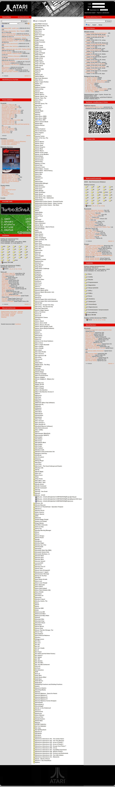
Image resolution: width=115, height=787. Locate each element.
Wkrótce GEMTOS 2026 (8, 34)
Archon (4, 291)
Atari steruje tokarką (91, 360)
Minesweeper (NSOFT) (41, 435)
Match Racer (38, 172)
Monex (36, 534)
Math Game (37, 188)
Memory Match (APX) (40, 290)
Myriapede (37, 733)
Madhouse (37, 33)
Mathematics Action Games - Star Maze (46, 205)
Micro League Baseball (41, 344)
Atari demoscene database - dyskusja (11, 313)
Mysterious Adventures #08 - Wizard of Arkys (48, 751)
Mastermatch (38, 160)
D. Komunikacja (91, 304)
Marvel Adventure (39, 130)
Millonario (37, 410)
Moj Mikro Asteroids (40, 525)
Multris (36, 686)
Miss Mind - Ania (39, 480)
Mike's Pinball (38, 388)
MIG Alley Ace (38, 382)
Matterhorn (37, 214)
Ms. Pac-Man (38, 662)
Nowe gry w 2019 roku (8, 116)
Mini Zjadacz (38, 448)
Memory (36, 286)
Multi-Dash (37, 682)
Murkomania (38, 711)
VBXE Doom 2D (90, 72)
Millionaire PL (38, 404)
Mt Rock (36, 668)
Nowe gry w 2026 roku (8, 104)
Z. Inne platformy (91, 312)
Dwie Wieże (5, 294)
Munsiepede (38, 702)
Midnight (37, 368)
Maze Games (38, 234)
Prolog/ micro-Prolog (91, 61)
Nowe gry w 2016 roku (8, 121)
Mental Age (37, 303)
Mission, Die (38, 503)
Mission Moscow (39, 505)
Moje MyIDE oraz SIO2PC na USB (95, 348)
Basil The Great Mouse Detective (11, 295)
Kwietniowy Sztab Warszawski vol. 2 (95, 44)
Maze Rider (37, 243)
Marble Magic (38, 111)
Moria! (36, 604)
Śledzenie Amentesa (91, 224)
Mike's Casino (38, 386)
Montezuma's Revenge (41, 574)
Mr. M (36, 650)
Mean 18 (36, 254)
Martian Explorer (39, 129)
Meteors (36, 332)
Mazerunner (38, 250)
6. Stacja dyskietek (91, 287)
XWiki (3, 188)
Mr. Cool (36, 642)
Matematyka (38, 181)
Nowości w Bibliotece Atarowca (10, 56)
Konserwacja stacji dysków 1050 (11, 111)
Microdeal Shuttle (39, 352)
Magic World (38, 65)
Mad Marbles (38, 27)
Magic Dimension (39, 49)
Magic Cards (38, 45)
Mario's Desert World (40, 121)
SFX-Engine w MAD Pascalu (10, 106)
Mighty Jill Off (38, 384)
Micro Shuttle (38, 348)
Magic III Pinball (39, 53)
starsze (28, 135)
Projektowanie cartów (91, 339)
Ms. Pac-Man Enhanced (41, 664)
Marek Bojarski (89, 236)
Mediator (37, 257)
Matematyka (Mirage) (40, 183)
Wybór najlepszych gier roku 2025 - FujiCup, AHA (16, 49)
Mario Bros (5, 281)
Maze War (37, 248)
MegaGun (37, 272)
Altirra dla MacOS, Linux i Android (94, 64)
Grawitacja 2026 (90, 47)
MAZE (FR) (37, 232)
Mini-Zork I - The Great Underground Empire (47, 466)
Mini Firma (37, 440)
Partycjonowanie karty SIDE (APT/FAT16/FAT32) (15, 124)
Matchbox (37, 176)
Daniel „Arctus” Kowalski (92, 218)
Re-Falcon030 (6, 63)
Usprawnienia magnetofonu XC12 (11, 110)
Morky (36, 606)
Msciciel (36, 666)
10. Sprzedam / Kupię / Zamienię (94, 90)
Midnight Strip (38, 370)
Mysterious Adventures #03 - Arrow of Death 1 (48, 742)
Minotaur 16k (38, 468)
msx (105, 195)
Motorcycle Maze (39, 613)
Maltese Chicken (39, 87)
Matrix (36, 210)
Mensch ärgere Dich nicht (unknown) (45, 301)
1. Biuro (88, 274)
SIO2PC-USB (89, 334)
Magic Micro (38, 54)
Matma (36, 208)
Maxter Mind (38, 225)
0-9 (3, 246)
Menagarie (37, 295)
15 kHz (87, 38)
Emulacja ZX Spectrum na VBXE (11, 120)
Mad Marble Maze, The (41, 25)
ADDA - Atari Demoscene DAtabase (95, 182)
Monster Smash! (39, 561)
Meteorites (37, 330)
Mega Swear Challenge (41, 268)
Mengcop (37, 297)
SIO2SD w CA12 (90, 337)
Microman (37, 357)
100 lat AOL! (88, 52)
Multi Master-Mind (39, 677)
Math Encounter (39, 187)
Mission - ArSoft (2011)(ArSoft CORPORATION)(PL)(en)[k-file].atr (55, 497)
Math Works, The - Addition (42, 196)
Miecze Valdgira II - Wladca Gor (43, 379)
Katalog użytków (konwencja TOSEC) (95, 318)
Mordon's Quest (39, 599)
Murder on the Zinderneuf (42, 708)
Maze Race (37, 241)
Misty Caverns (38, 512)
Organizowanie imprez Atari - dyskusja (12, 311)
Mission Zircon (38, 510)
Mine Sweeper (38, 420)
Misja (36, 477)
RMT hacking (89, 58)
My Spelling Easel (39, 729)
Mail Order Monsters (40, 78)
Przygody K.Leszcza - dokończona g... (96, 36)
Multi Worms (38, 680)
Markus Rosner (39, 125)
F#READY (88, 217)
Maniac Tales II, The (40, 96)
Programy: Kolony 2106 (92, 249)
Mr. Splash (37, 657)
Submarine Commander (8, 274)
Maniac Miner (38, 92)
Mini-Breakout (38, 457)
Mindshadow (38, 415)
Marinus (36, 114)
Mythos (36, 762)
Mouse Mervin (38, 626)
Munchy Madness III (40, 697)
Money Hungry (38, 536)
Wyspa (4, 290)
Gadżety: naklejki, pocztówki (93, 252)
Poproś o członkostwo (103, 12)
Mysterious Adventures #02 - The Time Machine (48, 740)
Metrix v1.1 (37, 334)
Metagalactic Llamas (40, 317)
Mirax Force (38, 475)
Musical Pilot (38, 717)
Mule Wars (37, 675)
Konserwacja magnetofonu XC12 (11, 113)
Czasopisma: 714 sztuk (8, 174)
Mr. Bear (36, 641)
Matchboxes (38, 178)
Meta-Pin (37, 319)
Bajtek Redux (5, 182)
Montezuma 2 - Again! (40, 572)
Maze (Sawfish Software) (41, 245)
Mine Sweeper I (39, 422)
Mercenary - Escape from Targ (43, 304)
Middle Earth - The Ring (41, 364)
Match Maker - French (40, 169)
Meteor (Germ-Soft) (40, 323)
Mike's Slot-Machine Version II (43, 392)
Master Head (38, 145)
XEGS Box (88, 356)
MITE (35, 516)
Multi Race (37, 679)
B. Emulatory (90, 299)
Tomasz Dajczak (90, 213)
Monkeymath (38, 546)
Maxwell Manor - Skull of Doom (43, 227)
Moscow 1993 (38, 608)
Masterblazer (38, 156)
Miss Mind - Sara (39, 482)
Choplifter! (5, 277)
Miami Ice (37, 339)
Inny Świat (5, 298)
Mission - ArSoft (39, 495)
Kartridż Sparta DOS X (8, 109)
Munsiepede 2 (38, 704)
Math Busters (38, 185)
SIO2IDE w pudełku (91, 359)
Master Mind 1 (38, 150)
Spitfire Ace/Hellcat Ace (8, 288)
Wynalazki (87, 328)
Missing (36, 489)
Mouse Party (38, 628)
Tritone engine (6, 131)
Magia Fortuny (38, 40)
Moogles (37, 577)
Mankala (36, 102)
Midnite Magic (38, 372)
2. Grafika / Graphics (91, 79)
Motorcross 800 (39, 612)
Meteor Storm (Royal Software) (43, 328)
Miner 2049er (38, 430)
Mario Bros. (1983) (39, 116)
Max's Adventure (39, 223)
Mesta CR (37, 314)
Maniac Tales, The (39, 98)
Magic (36, 44)
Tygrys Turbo (89, 342)
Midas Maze (37, 362)
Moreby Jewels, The (40, 601)
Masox (36, 140)
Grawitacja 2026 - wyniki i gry (10, 28)
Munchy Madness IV (40, 699)
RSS (27, 23)
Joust (3, 279)
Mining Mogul (38, 460)
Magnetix (37, 71)
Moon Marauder (39, 584)
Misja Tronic (38, 478)
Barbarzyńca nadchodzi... (9, 61)
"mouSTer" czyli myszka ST (93, 247)
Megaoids (37, 277)
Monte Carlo (38, 568)
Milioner (36, 393)
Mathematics (38, 199)
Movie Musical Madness (41, 635)
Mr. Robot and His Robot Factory (44, 653)
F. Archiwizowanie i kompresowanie (96, 309)
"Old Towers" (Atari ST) (8, 273)
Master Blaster (38, 141)
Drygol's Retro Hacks (8, 194)
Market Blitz (38, 123)
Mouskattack (38, 633)
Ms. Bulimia (37, 661)
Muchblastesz (38, 670)
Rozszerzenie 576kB (91, 353)
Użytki (94, 25)
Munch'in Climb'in (39, 688)
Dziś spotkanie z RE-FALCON (10, 64)
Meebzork (37, 263)
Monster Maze (38, 559)
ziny (99, 203)
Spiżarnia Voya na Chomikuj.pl (10, 181)
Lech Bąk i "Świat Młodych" (93, 214)
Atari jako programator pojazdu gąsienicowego (15, 59)
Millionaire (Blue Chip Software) (44, 402)
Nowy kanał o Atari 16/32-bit (10, 46)
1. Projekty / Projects (91, 77)
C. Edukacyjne (90, 301)
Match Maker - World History (43, 170)
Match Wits (37, 174)
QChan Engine (6, 132)
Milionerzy (37, 395)
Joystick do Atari (90, 341)
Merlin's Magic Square (41, 310)
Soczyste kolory (89, 355)
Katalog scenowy (89, 184)
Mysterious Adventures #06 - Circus (45, 748)
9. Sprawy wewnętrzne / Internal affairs (96, 89)
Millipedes (37, 408)
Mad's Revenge (39, 34)
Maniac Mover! (38, 94)
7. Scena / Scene (90, 86)
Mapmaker (37, 105)
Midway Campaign (39, 373)
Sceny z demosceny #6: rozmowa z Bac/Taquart (15, 35)
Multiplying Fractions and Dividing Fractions (47, 684)
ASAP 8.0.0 (5, 68)
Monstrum (37, 564)
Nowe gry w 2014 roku (8, 130)
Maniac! (36, 91)
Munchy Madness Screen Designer (44, 700)
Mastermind (38, 161)
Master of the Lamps (40, 152)
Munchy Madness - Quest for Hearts (45, 693)
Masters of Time (39, 163)
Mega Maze (37, 266)
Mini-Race (37, 462)
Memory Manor (38, 288)
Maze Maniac (38, 236)
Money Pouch (38, 537)
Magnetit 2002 (38, 69)
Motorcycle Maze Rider (41, 615)
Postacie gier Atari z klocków (10, 71)
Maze (35, 230)
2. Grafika (89, 277)
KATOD (87, 220)
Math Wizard (38, 194)
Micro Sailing (38, 346)
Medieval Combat (39, 259)
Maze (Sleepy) (38, 246)
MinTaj (36, 469)
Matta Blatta (38, 212)
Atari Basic (88, 41)
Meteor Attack (38, 321)
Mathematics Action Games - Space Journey (47, 203)
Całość (5, 268)
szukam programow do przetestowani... (96, 33)
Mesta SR (37, 315)
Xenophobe (5, 283)
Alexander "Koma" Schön (92, 232)
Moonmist (37, 597)
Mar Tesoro (37, 107)
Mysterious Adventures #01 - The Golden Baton (48, 738)
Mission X (37, 508)
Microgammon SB (39, 355)
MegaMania (37, 276)
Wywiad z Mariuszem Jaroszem (94, 210)
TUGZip (19, 268)
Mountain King (38, 621)
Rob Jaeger (88, 229)
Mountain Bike (38, 619)
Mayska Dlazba (38, 228)
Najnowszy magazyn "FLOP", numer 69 (13, 40)
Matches (36, 179)
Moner (36, 532)
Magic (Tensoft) (39, 63)
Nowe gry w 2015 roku (8, 123)
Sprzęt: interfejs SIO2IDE (92, 258)
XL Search (5, 195)
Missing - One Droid (40, 491)
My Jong (37, 728)
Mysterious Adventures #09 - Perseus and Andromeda (50, 753)
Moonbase (37, 594)
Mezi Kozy (37, 337)
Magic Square (38, 62)
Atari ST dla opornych (8, 128)
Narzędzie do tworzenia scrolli (10, 107)
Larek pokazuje (6, 118)
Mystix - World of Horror (41, 758)
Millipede (37, 406)
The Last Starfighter (7, 293)
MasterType (37, 165)
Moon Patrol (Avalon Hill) (41, 590)
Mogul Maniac (38, 523)
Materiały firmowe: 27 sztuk (9, 178)
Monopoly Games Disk (41, 552)
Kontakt (3, 198)
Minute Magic (38, 471)
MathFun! (37, 207)
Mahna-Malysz (38, 76)
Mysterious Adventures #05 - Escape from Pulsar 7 (49, 746)
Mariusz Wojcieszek (91, 221)
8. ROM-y (88, 293)
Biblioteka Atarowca (7, 147)
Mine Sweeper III (39, 424)
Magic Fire (37, 51)
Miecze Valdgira (39, 377)
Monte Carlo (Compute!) (41, 570)
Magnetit (37, 67)
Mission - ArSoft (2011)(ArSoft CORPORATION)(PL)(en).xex (54, 501)
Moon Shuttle (38, 592)
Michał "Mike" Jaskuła (91, 216)
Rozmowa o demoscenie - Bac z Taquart (13, 31)
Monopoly (37, 548)
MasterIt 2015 (38, 158)
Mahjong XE (38, 74)
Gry (89, 25)
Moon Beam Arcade (40, 579)
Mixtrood (37, 517)
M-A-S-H (36, 134)
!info (99, 192)
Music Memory (38, 715)
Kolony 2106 (5, 286)
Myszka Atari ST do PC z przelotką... (95, 66)
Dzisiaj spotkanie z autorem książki (12, 53)
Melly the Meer (38, 279)
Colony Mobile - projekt (7, 315)
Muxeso (36, 722)
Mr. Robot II (37, 655)
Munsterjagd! (38, 706)
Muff (35, 671)
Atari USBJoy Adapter (91, 248)
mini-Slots (37, 464)
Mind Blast (37, 411)
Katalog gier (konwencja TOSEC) (10, 265)
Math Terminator (39, 192)
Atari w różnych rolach (91, 357)
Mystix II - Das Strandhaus (42, 760)
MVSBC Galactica (39, 724)
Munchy (36, 691)
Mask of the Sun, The (40, 138)
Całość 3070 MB (7, 262)
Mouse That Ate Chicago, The (43, 630)
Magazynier (37, 36)
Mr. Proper (37, 652)
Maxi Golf (37, 219)
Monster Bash (38, 555)
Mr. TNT (36, 659)
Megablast (37, 270)
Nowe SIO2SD (89, 335)
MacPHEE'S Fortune (40, 24)
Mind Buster (38, 413)
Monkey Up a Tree (39, 545)
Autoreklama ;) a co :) (91, 69)
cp (111, 186)
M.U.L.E (36, 673)
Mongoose (37, 541)
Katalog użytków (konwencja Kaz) (94, 266)
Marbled (36, 112)
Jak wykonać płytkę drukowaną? (94, 350)
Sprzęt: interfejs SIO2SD (92, 259)
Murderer (37, 710)
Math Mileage (38, 190)
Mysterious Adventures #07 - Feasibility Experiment (50, 749)
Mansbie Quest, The (40, 103)
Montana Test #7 (39, 566)
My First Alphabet (39, 726)
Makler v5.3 (37, 83)
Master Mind (38, 149)
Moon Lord (37, 581)
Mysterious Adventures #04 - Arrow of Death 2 (48, 744)
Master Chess (38, 143)
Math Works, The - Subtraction (43, 198)
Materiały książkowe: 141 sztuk (10, 177)
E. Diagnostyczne (91, 307)
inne (15, 260)
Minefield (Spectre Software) (43, 426)
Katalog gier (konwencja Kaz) (9, 239)
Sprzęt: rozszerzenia (91, 251)
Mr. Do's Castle (38, 648)
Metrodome (37, 335)
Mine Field (37, 419)
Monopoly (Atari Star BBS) (42, 550)
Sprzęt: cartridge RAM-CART (93, 254)
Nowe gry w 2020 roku (8, 114)
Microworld (37, 359)
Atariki (3, 187)
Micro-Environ (38, 353)
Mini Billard (37, 439)
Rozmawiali (87, 209)
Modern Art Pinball (40, 521)
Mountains (37, 624)
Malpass (36, 85)
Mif (35, 381)
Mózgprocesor (38, 639)
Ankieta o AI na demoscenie (10, 43)
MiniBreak (37, 455)
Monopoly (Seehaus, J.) (41, 554)
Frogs (3, 276)
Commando (5, 280)
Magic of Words (39, 56)
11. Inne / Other (89, 91)
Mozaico (36, 637)
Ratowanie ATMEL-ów (91, 338)
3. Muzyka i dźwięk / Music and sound (96, 80)
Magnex (36, 72)
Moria (36, 603)
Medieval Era (38, 261)
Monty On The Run (40, 575)
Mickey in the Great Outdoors (43, 341)
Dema (100, 25)
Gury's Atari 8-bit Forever (9, 189)
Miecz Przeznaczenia (40, 375)
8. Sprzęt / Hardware (91, 87)
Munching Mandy (39, 690)
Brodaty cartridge (7, 52)
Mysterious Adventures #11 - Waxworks (46, 757)
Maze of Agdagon (39, 237)
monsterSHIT (38, 563)
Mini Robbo (37, 444)
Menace (36, 294)
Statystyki (4, 317)
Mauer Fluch (38, 216)
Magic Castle (38, 47)
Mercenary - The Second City (43, 306)
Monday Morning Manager (42, 530)
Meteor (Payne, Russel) (41, 324)
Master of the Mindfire (41, 154)
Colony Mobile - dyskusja (8, 314)
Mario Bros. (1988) (39, 118)
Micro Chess (38, 343)
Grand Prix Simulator (8, 301)
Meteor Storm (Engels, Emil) (42, 326)
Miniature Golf (38, 450)
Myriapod (37, 735)
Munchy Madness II (40, 695)
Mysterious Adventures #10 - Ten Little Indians (48, 755)
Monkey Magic (38, 543)
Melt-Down (37, 283)
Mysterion (37, 737)
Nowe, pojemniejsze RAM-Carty (94, 245)
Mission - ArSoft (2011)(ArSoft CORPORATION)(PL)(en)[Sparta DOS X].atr (58, 499)
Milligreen (37, 401)
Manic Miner (38, 100)
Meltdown (37, 281)
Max (35, 218)
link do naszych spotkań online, (94, 107)
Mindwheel (37, 417)
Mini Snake (37, 446)
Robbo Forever (6, 284)
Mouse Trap (37, 632)
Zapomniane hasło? (90, 12)
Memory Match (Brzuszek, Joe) (43, 292)
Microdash (37, 350)
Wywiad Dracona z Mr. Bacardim (94, 211)
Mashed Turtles (39, 136)
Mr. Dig (36, 644)
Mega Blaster (38, 265)
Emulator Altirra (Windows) (9, 144)
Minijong (37, 459)
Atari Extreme (6, 67)
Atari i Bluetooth (89, 332)
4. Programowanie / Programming (94, 82)
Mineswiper (37, 437)
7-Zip (16, 268)
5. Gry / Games (89, 83)
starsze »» (27, 75)
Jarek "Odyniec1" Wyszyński (93, 235)
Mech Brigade (38, 256)
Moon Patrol (38, 586)
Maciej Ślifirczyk (89, 234)
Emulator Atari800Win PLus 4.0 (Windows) (14, 141)
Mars (35, 127)
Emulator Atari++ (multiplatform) (11, 143)
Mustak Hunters (39, 719)
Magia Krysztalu (39, 42)
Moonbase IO (38, 595)
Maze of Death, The (40, 239)
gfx (111, 189)
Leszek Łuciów (89, 225)
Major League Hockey (40, 82)
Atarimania (5, 191)
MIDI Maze (37, 366)
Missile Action (38, 484)
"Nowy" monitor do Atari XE (93, 50)
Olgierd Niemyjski (90, 238)
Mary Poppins (38, 132)
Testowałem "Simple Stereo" (93, 344)
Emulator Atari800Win (8, 140)
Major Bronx (38, 80)
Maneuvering (38, 89)
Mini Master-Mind (39, 442)
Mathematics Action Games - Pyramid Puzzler (48, 201)
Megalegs (37, 274)
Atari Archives (5, 192)
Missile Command (39, 486)
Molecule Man (38, 526)
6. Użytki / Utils (89, 84)
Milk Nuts (37, 397)
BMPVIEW (5, 127)
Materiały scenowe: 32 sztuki (10, 175)
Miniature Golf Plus (40, 453)
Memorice (37, 285)
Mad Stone (37, 31)
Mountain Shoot (39, 622)
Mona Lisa (37, 528)
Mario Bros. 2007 (39, 120)
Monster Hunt (38, 557)
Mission (36, 493)
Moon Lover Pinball (40, 583)
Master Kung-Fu (39, 147)
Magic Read (37, 60)
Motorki (36, 617)
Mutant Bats (38, 720)
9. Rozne (88, 296)
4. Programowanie (91, 282)
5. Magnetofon (90, 285)
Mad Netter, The (39, 29)
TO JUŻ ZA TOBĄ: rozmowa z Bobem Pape (97, 227)
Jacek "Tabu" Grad (90, 231)
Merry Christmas (39, 312)
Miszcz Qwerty (38, 514)
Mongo (36, 539)
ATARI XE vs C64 (90, 55)
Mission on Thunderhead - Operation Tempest (48, 506)
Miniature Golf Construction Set (44, 451)
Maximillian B (38, 221)
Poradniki (3, 103)
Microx (36, 361)
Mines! (36, 431)
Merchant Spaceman (40, 308)
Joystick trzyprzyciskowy (92, 346)
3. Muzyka (89, 279)
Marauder (37, 109)
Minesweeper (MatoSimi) (41, 433)
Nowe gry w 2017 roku (8, 117)
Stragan (86, 244)
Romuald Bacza (89, 223)
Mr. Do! (36, 646)
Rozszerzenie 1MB (90, 345)
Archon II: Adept (6, 287)
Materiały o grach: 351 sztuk (10, 180)
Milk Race (37, 399)
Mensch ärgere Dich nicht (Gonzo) (44, 299)
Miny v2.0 (37, 473)
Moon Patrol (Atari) (40, 588)
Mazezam (37, 252)
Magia (36, 38)
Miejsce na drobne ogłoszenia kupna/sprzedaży (98, 255)
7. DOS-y (88, 290)
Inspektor (4, 300)
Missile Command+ (40, 488)
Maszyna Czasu (39, 167)
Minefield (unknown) (40, 428)
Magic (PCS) (38, 58)
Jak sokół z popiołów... (8, 70)
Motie (36, 610)
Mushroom (37, 713)
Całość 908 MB (90, 314)
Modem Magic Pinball (40, 519)
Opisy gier (4, 272)
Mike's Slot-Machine (40, 390)
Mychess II (37, 731)
